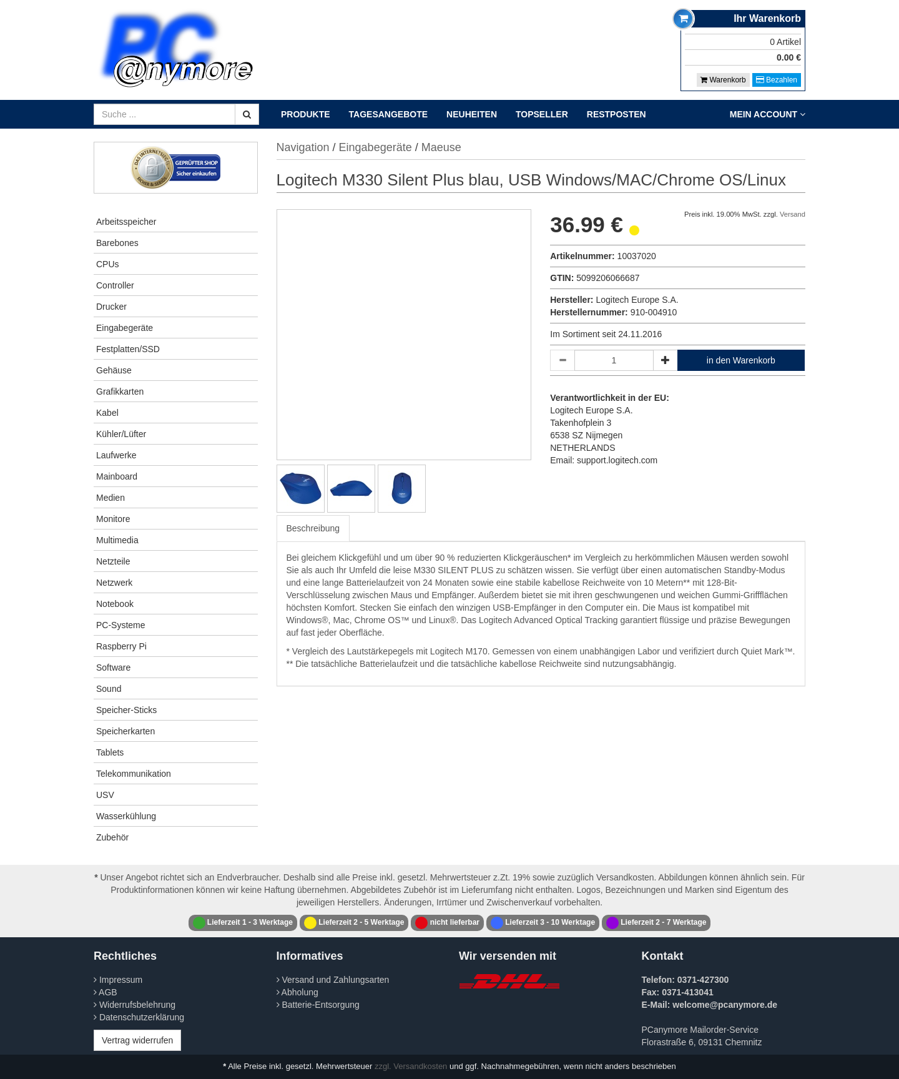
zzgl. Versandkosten (411, 1066)
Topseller (542, 114)
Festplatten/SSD (128, 349)
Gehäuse (114, 370)
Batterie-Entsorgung (318, 1005)
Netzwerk (114, 583)
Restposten (616, 114)
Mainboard (116, 476)
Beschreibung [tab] (313, 528)
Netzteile (113, 561)
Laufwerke (116, 455)
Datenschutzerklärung (139, 1017)
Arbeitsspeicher (126, 222)
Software (113, 668)
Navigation (303, 147)
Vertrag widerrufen (137, 1040)
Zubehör (112, 837)
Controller (115, 285)
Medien (110, 498)
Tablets (110, 752)
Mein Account (767, 114)
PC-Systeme (120, 625)
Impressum (118, 980)
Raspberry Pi (121, 646)
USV (105, 795)
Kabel (107, 413)
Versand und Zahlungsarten (333, 980)
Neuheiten (471, 114)
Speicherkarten (125, 731)
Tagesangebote (388, 114)
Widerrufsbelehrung (134, 1005)
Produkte (305, 114)
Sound (108, 689)
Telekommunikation (133, 774)
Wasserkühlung (126, 816)
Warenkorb (723, 80)
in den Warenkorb (741, 360)
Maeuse (441, 147)
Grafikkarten (120, 392)
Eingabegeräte (124, 328)
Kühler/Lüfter (121, 434)
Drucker (111, 307)
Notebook (115, 604)
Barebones (117, 243)
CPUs (107, 264)
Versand (792, 214)
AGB (105, 992)
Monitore (113, 519)
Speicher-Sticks (126, 710)
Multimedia (117, 540)
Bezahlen (776, 80)
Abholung (297, 992)
